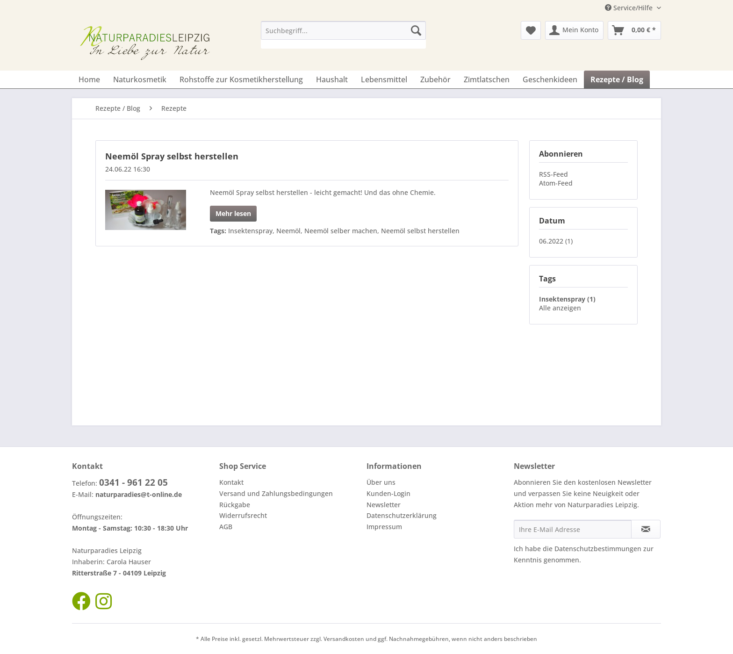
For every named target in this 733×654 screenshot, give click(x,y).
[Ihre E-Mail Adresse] (573, 529)
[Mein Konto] (574, 30)
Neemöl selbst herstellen (420, 230)
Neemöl (288, 230)
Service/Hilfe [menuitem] (629, 7)
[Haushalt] (331, 79)
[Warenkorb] (634, 30)
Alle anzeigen (560, 307)
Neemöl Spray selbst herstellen (171, 156)
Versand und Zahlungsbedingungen (276, 493)
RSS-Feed (553, 174)
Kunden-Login (388, 493)
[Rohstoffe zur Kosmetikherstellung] (241, 79)
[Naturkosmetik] (140, 79)
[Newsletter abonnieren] (646, 529)
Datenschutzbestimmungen (597, 548)
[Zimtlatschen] (486, 79)
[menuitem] (343, 35)
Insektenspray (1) (567, 299)
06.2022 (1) (556, 241)
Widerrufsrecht (243, 515)
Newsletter (383, 504)
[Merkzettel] (531, 30)
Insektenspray (250, 230)
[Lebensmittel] (384, 79)
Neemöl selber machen (340, 230)
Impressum (384, 526)
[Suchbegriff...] (343, 30)
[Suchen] (416, 30)
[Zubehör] (435, 79)
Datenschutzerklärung (401, 515)
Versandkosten (343, 639)
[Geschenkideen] (550, 79)
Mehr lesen (233, 213)
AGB (225, 526)
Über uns (380, 482)
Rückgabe (234, 504)
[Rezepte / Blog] (617, 79)
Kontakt (231, 482)
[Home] (89, 79)
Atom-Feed (556, 183)
